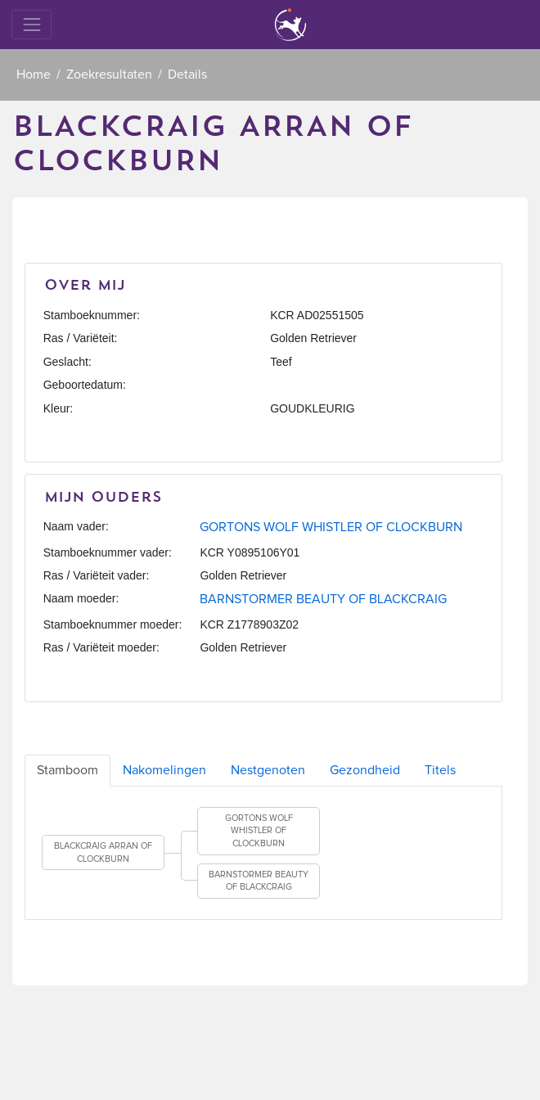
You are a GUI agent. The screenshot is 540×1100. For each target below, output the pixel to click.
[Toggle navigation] (31, 24)
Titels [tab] (440, 770)
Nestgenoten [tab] (268, 770)
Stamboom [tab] (67, 770)
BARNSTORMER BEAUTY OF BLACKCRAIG (323, 599)
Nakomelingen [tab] (164, 770)
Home (33, 74)
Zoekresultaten (109, 74)
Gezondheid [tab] (365, 770)
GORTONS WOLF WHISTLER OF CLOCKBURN (331, 527)
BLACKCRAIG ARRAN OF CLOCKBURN (103, 852)
